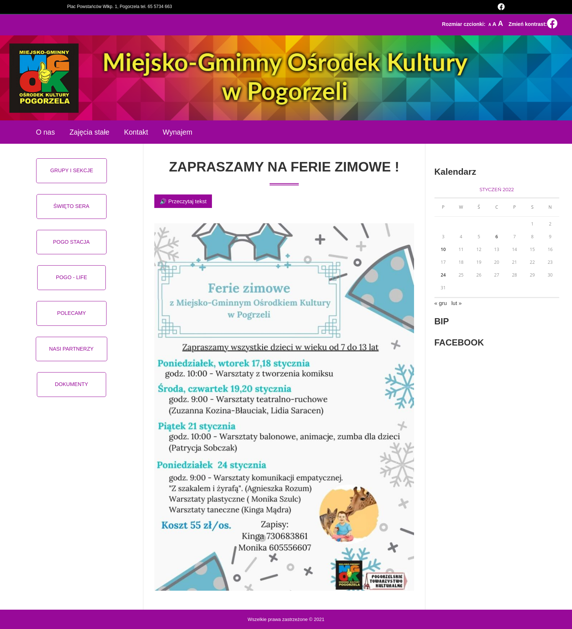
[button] (71, 170)
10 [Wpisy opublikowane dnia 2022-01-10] (443, 249)
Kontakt (136, 132)
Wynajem (177, 132)
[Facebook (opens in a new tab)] (500, 7)
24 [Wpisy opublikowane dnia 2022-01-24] (443, 275)
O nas (45, 132)
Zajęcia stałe (89, 132)
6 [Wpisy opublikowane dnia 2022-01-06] (496, 237)
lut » (456, 303)
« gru (440, 303)
